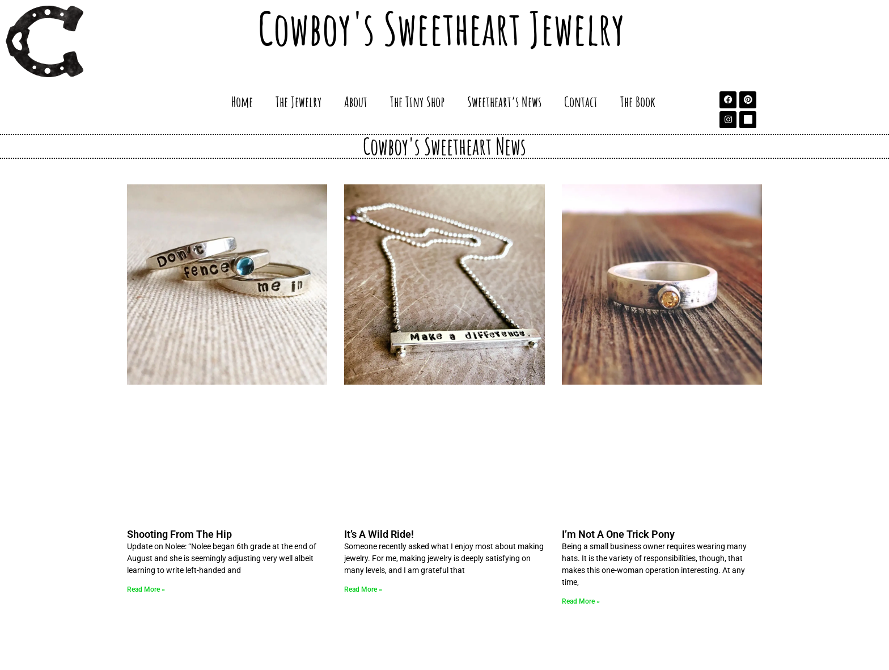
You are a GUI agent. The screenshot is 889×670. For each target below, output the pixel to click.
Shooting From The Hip (179, 534)
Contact (581, 101)
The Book (637, 101)
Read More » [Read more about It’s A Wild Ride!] (363, 589)
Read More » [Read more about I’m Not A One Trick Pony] (581, 601)
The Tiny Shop (417, 101)
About (355, 101)
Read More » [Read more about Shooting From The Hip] (146, 589)
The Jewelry (298, 101)
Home (242, 101)
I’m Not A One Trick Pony (618, 534)
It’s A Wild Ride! (379, 534)
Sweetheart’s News (504, 101)
